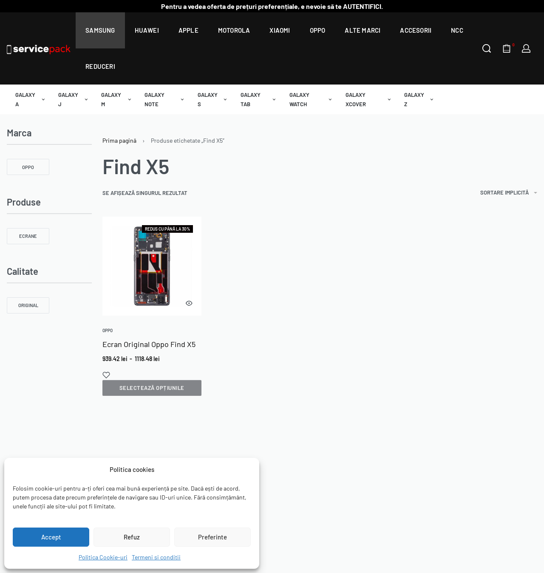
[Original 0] (28, 305)
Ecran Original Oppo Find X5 (149, 344)
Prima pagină (119, 140)
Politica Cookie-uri (103, 557)
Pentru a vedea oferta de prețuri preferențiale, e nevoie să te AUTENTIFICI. (272, 6)
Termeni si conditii (156, 557)
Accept (51, 537)
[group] (151, 266)
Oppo (107, 330)
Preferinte (212, 537)
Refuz (132, 537)
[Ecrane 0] (28, 236)
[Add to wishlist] (106, 375)
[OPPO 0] (28, 167)
